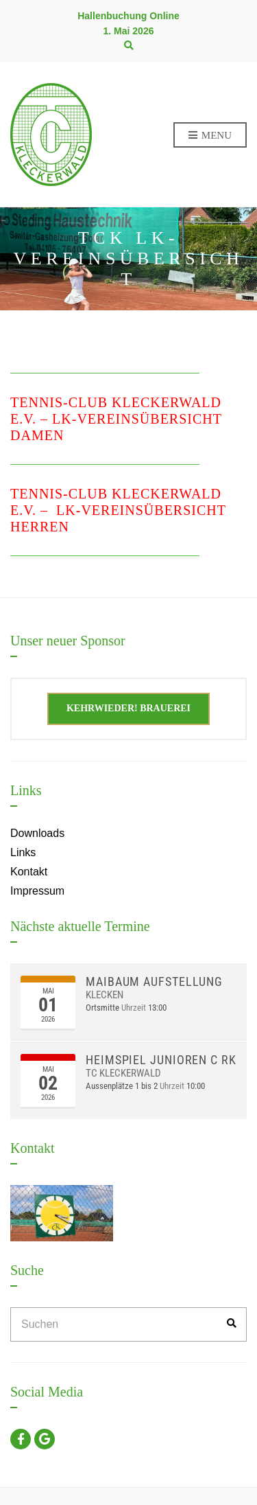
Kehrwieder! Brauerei (128, 708)
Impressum (37, 891)
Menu (210, 136)
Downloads (37, 833)
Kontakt (28, 871)
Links (23, 852)
